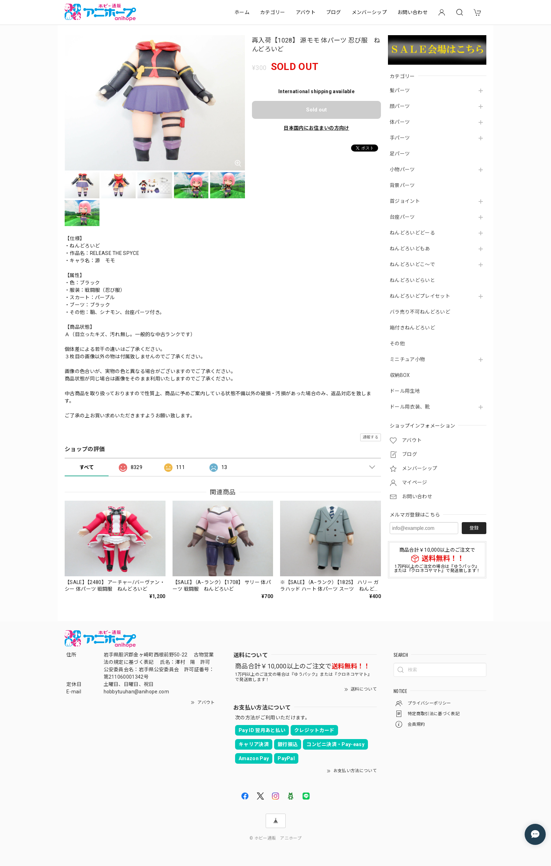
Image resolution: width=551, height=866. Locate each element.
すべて (86, 467)
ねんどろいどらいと (412, 280)
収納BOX (400, 375)
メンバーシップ (369, 12)
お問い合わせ (412, 12)
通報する (370, 437)
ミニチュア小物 (407, 359)
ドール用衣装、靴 (410, 407)
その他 (397, 343)
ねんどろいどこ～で (412, 264)
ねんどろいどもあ (410, 248)
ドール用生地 (405, 391)
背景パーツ (402, 185)
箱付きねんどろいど (412, 328)
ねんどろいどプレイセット (420, 296)
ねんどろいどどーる (412, 233)
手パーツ (400, 138)
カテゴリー (272, 12)
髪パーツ (400, 90)
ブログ (333, 12)
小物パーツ (402, 169)
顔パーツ (400, 106)
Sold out (316, 110)
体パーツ (400, 122)
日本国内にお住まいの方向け (316, 128)
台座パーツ (402, 217)
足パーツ (400, 153)
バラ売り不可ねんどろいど (420, 312)
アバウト (306, 12)
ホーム (241, 12)
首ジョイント (405, 201)
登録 (474, 528)
